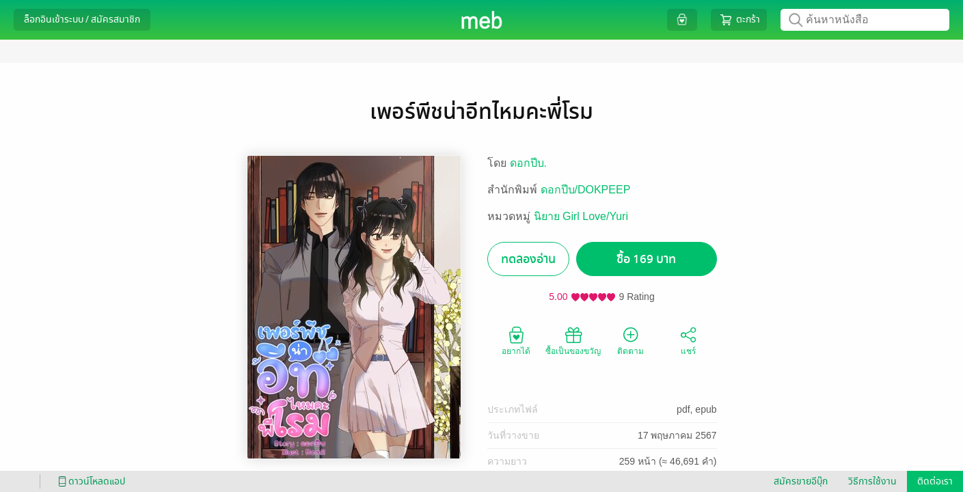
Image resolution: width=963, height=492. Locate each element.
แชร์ (688, 340)
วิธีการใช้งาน (872, 481)
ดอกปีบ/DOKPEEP (586, 189)
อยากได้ (516, 340)
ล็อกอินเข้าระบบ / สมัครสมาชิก (82, 19)
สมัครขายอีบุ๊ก (801, 481)
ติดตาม (630, 340)
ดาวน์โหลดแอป (89, 481)
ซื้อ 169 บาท (646, 259)
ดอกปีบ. (528, 163)
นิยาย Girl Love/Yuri (581, 216)
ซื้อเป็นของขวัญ (573, 340)
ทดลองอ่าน (528, 259)
